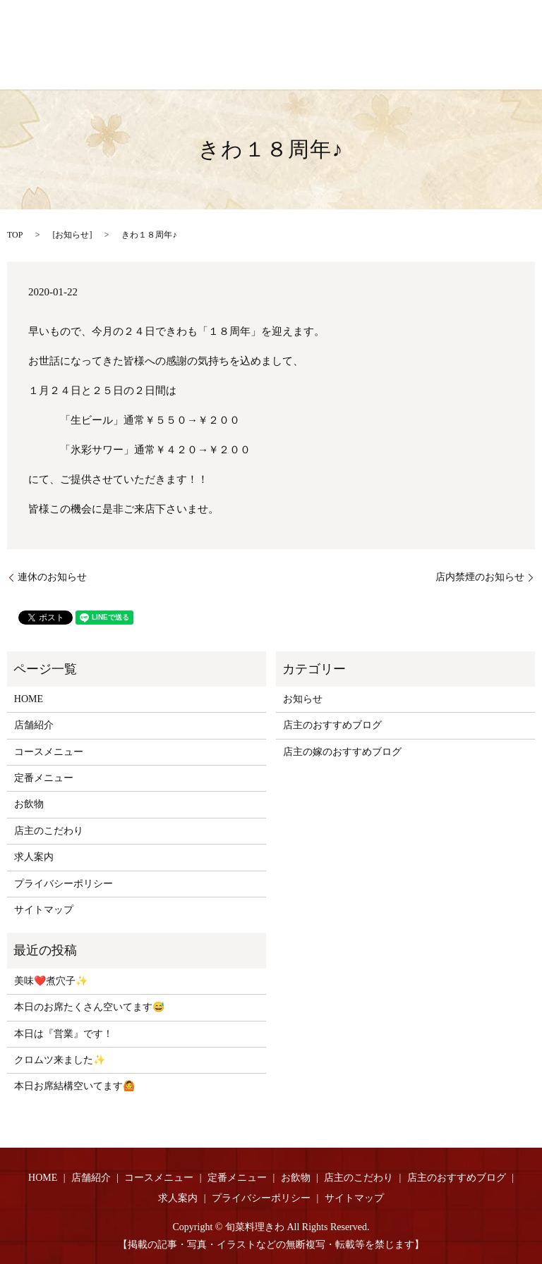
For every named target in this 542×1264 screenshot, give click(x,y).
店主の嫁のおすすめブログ (342, 752)
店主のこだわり (48, 831)
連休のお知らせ (52, 577)
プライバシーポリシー (63, 883)
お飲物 (29, 804)
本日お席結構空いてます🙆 (74, 1086)
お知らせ (72, 235)
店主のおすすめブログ (332, 725)
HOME (28, 699)
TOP (15, 235)
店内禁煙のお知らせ (479, 577)
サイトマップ (43, 909)
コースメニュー (48, 752)
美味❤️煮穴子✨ (51, 981)
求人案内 (34, 857)
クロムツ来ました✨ (59, 1060)
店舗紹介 (34, 725)
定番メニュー (43, 778)
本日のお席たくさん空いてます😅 (89, 1007)
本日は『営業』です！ (63, 1034)
